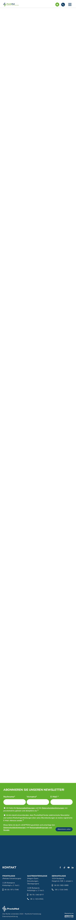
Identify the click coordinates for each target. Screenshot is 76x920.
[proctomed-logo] (11, 3)
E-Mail (54, 796)
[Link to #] (69, 4)
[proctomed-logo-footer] (10, 907)
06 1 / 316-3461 (61, 890)
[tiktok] (64, 867)
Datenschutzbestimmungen (53, 808)
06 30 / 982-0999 (61, 885)
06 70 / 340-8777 (37, 895)
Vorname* (32, 796)
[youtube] (68, 867)
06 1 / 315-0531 (36, 899)
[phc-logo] (69, 913)
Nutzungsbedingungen (25, 808)
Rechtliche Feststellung (33, 914)
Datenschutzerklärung (10, 916)
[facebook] (60, 867)
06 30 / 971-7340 (12, 890)
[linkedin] (73, 867)
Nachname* (9, 796)
